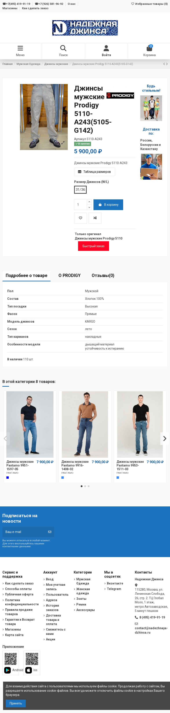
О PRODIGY (69, 275)
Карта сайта (14, 635)
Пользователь (57, 594)
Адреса (51, 600)
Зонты (81, 598)
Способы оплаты (18, 589)
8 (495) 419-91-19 (152, 617)
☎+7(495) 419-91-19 (16, 3)
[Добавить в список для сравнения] (95, 218)
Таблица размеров (94, 171)
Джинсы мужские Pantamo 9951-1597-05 (20, 465)
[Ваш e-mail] (24, 532)
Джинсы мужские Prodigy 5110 (98, 238)
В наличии (14, 359)
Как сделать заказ (35, 8)
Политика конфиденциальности (22, 602)
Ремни (81, 604)
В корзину (108, 204)
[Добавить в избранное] (80, 218)
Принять (16, 703)
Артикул (80, 139)
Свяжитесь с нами (56, 632)
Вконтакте (115, 583)
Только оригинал (88, 234)
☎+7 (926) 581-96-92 (49, 3)
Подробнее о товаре (26, 275)
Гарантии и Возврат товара (20, 622)
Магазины (10, 8)
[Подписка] (49, 532)
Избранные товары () (149, 3)
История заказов (52, 608)
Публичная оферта (19, 594)
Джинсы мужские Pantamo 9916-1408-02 (75, 465)
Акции (50, 639)
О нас (72, 3)
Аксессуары (85, 610)
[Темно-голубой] (62, 477)
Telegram (114, 589)
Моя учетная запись (55, 587)
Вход (50, 579)
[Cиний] (7, 477)
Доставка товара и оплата (53, 620)
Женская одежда (83, 591)
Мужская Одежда (83, 581)
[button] (81, 486)
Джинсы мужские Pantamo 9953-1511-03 (130, 465)
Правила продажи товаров (19, 612)
